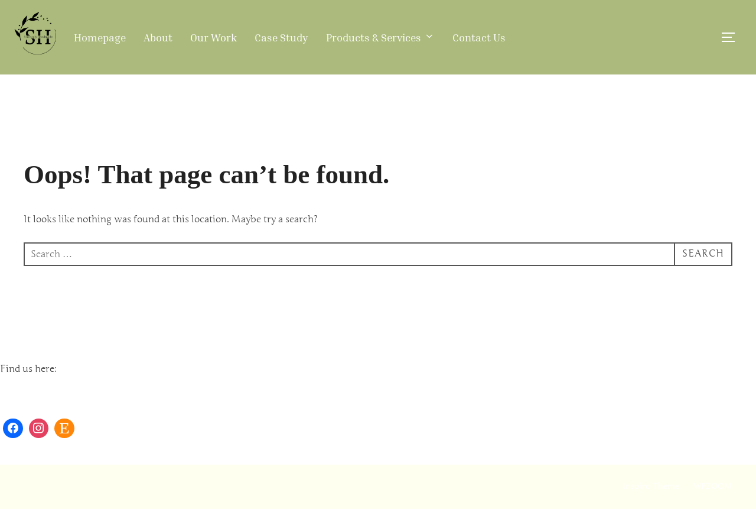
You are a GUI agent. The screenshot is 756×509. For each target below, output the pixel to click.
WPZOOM (712, 486)
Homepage (100, 37)
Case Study (281, 37)
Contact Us (479, 37)
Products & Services (380, 37)
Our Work (213, 37)
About (158, 37)
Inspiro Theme (651, 486)
